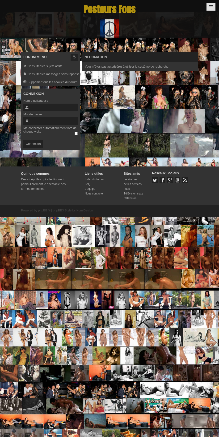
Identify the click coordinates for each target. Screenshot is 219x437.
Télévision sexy (133, 193)
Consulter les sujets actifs (42, 66)
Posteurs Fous (109, 9)
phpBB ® (44, 210)
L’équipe (90, 188)
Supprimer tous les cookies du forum (50, 82)
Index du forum (94, 179)
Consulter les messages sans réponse (51, 74)
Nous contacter (94, 193)
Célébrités (130, 198)
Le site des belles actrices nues (133, 184)
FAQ (87, 184)
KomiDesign (84, 210)
